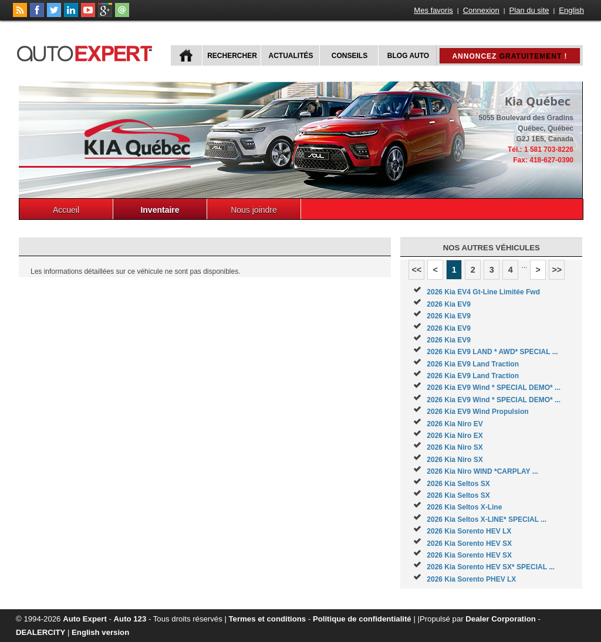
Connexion (481, 10)
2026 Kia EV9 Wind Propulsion (477, 411)
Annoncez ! (509, 56)
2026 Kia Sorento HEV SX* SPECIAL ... (491, 567)
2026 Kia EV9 (449, 304)
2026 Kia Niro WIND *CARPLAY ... (482, 471)
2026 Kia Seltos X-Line (464, 507)
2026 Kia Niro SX (454, 447)
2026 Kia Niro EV (454, 424)
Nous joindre (254, 210)
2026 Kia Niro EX (454, 436)
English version (100, 632)
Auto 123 (130, 618)
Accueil (66, 210)
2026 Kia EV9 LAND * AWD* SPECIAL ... (492, 352)
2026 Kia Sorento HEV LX (469, 531)
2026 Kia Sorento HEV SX (469, 543)
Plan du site (529, 10)
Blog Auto (408, 56)
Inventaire (159, 210)
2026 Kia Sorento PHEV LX (471, 579)
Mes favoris (433, 10)
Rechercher (232, 56)
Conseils (349, 56)
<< (416, 269)
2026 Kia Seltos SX (458, 484)
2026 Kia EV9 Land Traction (473, 364)
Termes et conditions (267, 618)
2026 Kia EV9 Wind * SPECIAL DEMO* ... (494, 387)
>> (557, 269)
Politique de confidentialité (362, 618)
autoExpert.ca (87, 51)
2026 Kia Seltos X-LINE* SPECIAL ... (486, 519)
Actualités (291, 56)
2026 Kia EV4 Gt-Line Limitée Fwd (483, 292)
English (571, 10)
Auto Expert (85, 618)
